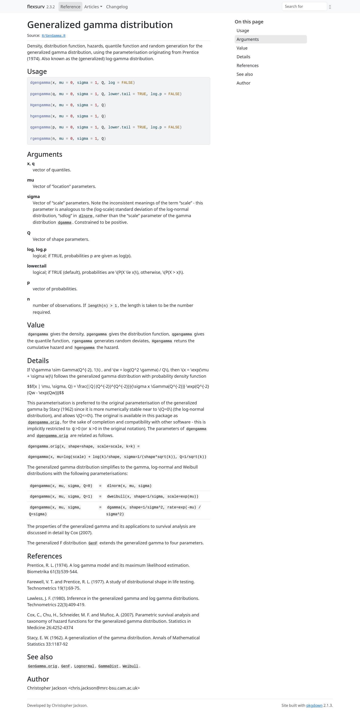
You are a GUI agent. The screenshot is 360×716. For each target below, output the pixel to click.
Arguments (248, 39)
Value (242, 48)
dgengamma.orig (43, 422)
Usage (243, 30)
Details (243, 56)
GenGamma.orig (42, 666)
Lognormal (84, 666)
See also (245, 74)
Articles (91, 6)
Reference (70, 6)
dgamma (64, 223)
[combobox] (304, 6)
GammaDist (108, 666)
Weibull (130, 666)
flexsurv (36, 6)
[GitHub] (330, 6)
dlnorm (85, 216)
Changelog (117, 6)
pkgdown (314, 705)
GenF (92, 543)
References (248, 65)
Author (244, 83)
